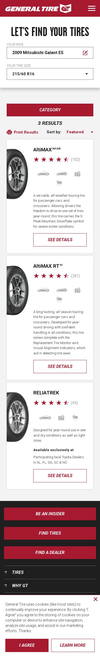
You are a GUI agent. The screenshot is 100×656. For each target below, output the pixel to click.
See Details (60, 239)
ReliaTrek (46, 393)
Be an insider (50, 513)
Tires (18, 572)
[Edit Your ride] (50, 53)
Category (50, 109)
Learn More (73, 645)
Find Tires (50, 533)
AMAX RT (47, 266)
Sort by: (54, 132)
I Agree (27, 645)
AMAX (47, 150)
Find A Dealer (50, 552)
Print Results (22, 132)
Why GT (20, 585)
